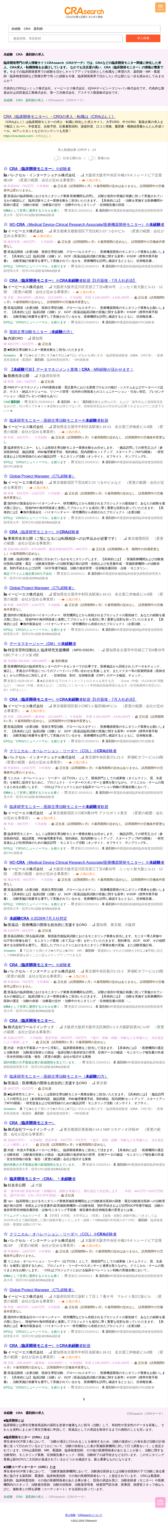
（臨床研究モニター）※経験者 (44, 532)
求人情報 (70, 1515)
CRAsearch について (90, 1515)
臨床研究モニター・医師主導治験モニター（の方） (59, 1076)
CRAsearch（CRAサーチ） (146, 1413)
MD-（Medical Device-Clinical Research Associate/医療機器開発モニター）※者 (87, 225)
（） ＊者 (43, 1179)
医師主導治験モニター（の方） (42, 332)
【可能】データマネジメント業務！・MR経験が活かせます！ (72, 369)
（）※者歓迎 (50, 1346)
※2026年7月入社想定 (38, 918)
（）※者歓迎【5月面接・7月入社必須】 (73, 281)
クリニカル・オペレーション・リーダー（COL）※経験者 (63, 751)
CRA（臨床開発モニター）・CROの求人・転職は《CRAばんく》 (59, 117)
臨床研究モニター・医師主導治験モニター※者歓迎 (59, 420)
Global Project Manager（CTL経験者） (43, 476)
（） (33, 1021)
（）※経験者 (40, 169)
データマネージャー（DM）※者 (43, 644)
